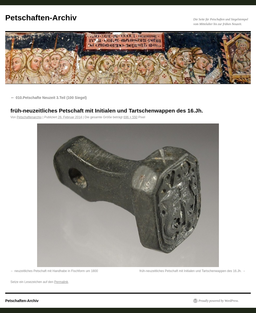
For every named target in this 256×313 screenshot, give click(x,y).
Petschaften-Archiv (41, 17)
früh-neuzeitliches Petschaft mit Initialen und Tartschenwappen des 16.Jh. (190, 271)
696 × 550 (131, 117)
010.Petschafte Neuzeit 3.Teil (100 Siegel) (48, 98)
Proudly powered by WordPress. (219, 301)
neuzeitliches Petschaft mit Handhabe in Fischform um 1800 (56, 271)
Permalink (61, 282)
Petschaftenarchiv (29, 117)
